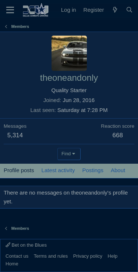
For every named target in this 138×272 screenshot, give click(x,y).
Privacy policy (87, 256)
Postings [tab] (92, 170)
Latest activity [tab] (58, 170)
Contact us (17, 256)
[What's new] (114, 10)
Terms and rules (51, 256)
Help (113, 256)
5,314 (15, 135)
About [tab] (118, 170)
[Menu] (10, 10)
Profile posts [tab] (19, 170)
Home (12, 263)
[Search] (129, 10)
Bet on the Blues (26, 245)
